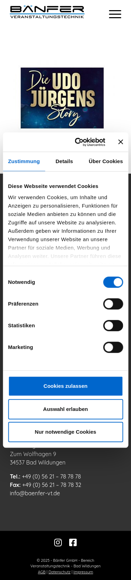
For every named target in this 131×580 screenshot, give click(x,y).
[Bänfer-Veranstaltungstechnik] (54, 14)
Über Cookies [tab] (106, 161)
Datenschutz (60, 571)
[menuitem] (111, 14)
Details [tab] (64, 161)
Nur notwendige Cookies (65, 432)
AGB (42, 571)
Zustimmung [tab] (24, 161)
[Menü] (111, 14)
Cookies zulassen (66, 386)
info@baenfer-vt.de (35, 493)
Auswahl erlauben (65, 409)
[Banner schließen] (120, 142)
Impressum (83, 571)
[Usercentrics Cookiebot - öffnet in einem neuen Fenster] (78, 142)
